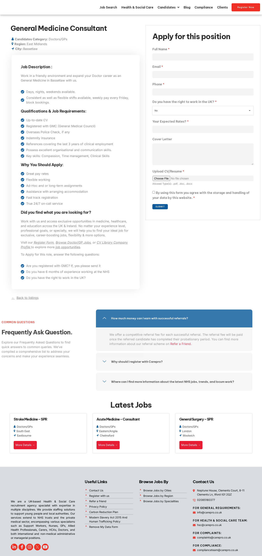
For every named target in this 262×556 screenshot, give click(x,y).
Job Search (108, 8)
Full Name (161, 50)
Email (157, 68)
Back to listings (28, 299)
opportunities (67, 248)
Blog (187, 8)
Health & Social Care (137, 8)
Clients (222, 8)
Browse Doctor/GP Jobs (73, 243)
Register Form (44, 243)
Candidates (168, 7)
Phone (158, 86)
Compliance (204, 8)
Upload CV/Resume (168, 175)
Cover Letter (162, 141)
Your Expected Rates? (170, 123)
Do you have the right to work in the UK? (184, 104)
